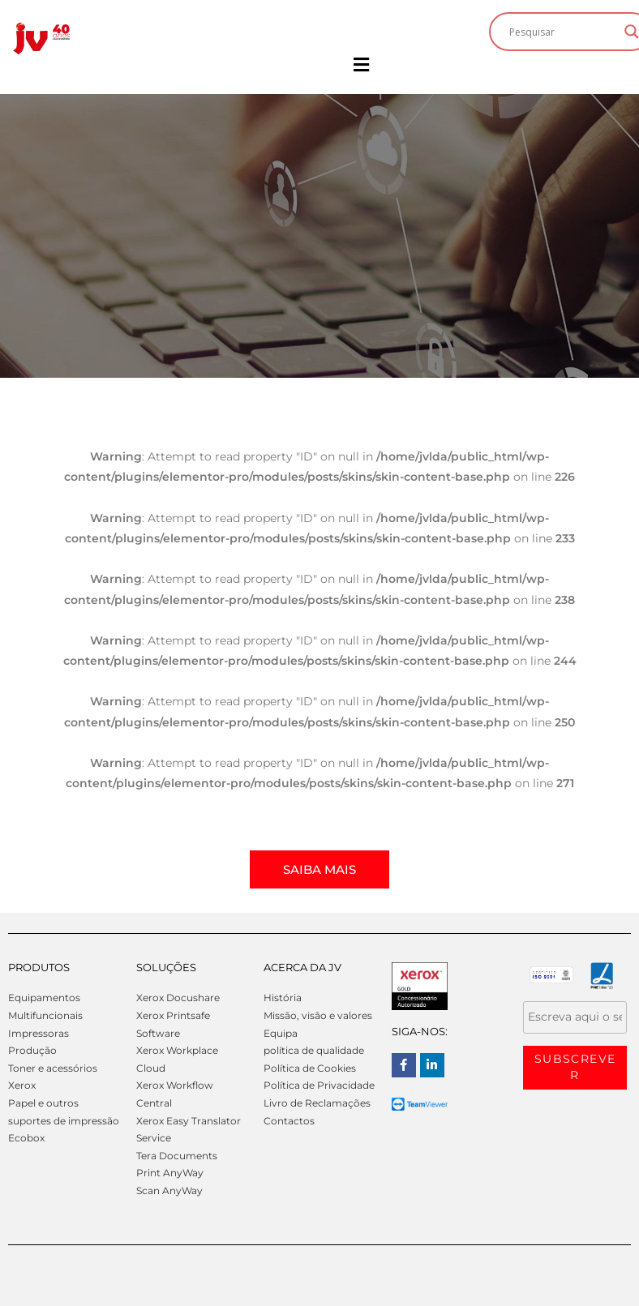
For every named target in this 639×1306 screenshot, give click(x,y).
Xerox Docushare (178, 997)
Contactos (289, 1121)
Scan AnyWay (169, 1190)
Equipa (281, 1033)
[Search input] (562, 31)
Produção (32, 1050)
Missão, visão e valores (318, 1015)
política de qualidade (314, 1050)
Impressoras (38, 1033)
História (283, 997)
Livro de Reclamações (317, 1103)
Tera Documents (176, 1156)
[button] (361, 64)
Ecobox (26, 1138)
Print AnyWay (170, 1173)
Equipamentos (44, 997)
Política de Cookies (310, 1068)
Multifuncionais (45, 1015)
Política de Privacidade (319, 1085)
